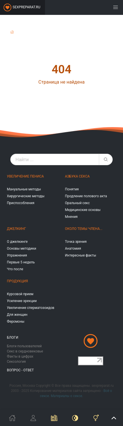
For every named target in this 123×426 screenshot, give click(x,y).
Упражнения (17, 255)
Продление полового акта (86, 196)
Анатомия (73, 248)
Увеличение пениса (25, 176)
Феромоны (15, 322)
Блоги (12, 338)
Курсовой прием (20, 294)
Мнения (71, 217)
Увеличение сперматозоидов (30, 308)
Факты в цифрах (20, 356)
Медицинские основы (83, 210)
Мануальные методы (24, 189)
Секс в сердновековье (25, 351)
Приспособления (20, 203)
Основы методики (21, 248)
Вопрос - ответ (20, 370)
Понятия (72, 189)
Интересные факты (80, 255)
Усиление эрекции (22, 301)
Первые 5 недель (21, 262)
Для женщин (17, 315)
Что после (15, 269)
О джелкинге (17, 242)
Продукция (17, 281)
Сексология (16, 362)
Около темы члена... (84, 229)
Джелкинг (16, 229)
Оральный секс (77, 203)
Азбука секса (77, 176)
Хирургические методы (25, 196)
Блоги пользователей (24, 346)
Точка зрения (76, 242)
